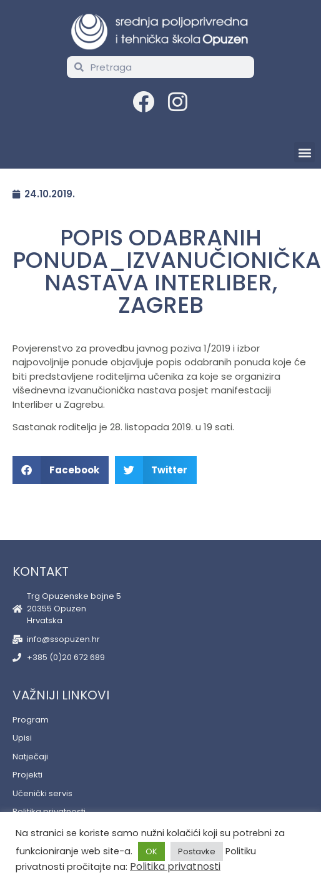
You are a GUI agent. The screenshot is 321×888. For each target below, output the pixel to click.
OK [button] (151, 851)
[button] (304, 152)
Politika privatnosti (175, 866)
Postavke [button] (196, 851)
